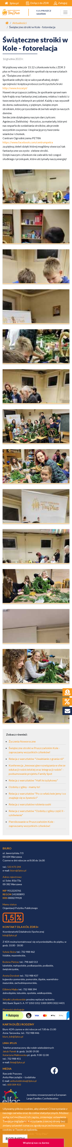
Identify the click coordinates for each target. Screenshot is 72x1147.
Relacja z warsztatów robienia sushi (30, 804)
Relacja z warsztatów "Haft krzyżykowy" (33, 780)
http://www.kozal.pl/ (15, 88)
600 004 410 (14, 1084)
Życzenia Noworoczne (22, 741)
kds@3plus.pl (10, 935)
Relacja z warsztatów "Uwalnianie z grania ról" (36, 758)
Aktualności (19, 23)
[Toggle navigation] (65, 12)
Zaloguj (60, 3)
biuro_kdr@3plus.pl (13, 1036)
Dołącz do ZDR (37, 3)
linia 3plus (10, 1043)
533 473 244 (14, 866)
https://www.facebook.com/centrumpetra (28, 142)
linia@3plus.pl (17, 1062)
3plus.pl (12, 3)
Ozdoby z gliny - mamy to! (24, 787)
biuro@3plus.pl (18, 870)
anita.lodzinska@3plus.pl (23, 1080)
